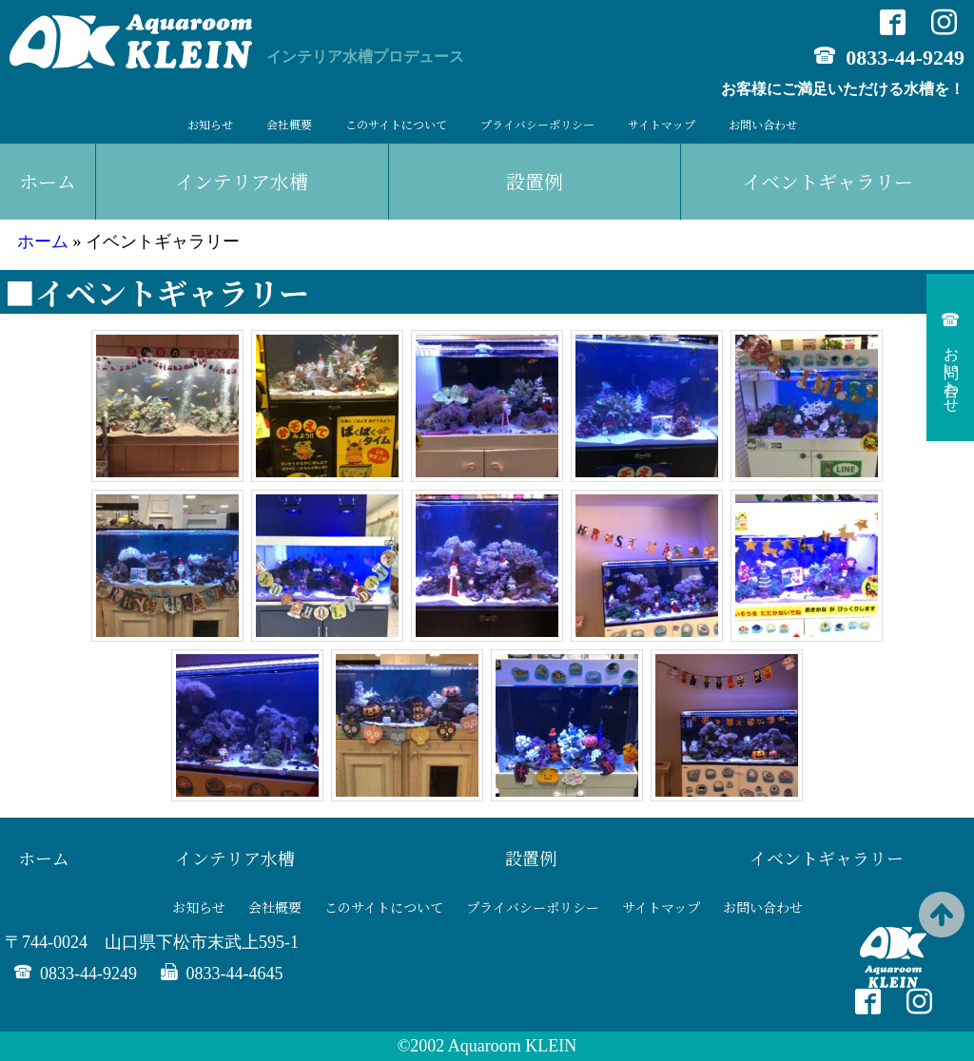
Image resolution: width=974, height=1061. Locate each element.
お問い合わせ (763, 124)
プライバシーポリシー (537, 124)
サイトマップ (661, 124)
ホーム (47, 181)
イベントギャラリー (827, 857)
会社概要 (289, 124)
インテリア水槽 (241, 181)
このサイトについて (396, 124)
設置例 (534, 181)
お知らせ (210, 124)
